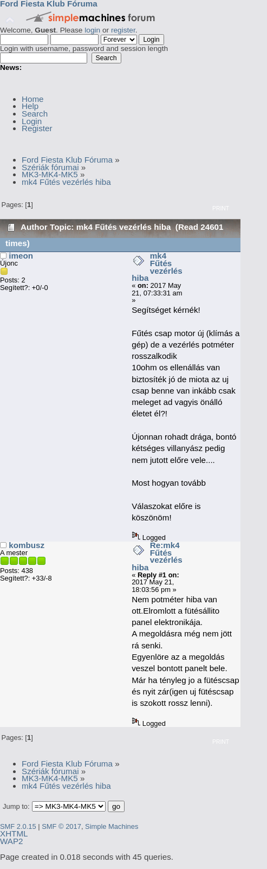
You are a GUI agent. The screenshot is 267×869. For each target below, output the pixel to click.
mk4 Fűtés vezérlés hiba (157, 266)
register (123, 30)
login (92, 30)
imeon (21, 255)
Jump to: (16, 806)
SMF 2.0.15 (18, 826)
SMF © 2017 (61, 826)
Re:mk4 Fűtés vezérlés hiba (157, 556)
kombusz (26, 545)
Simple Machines (111, 826)
